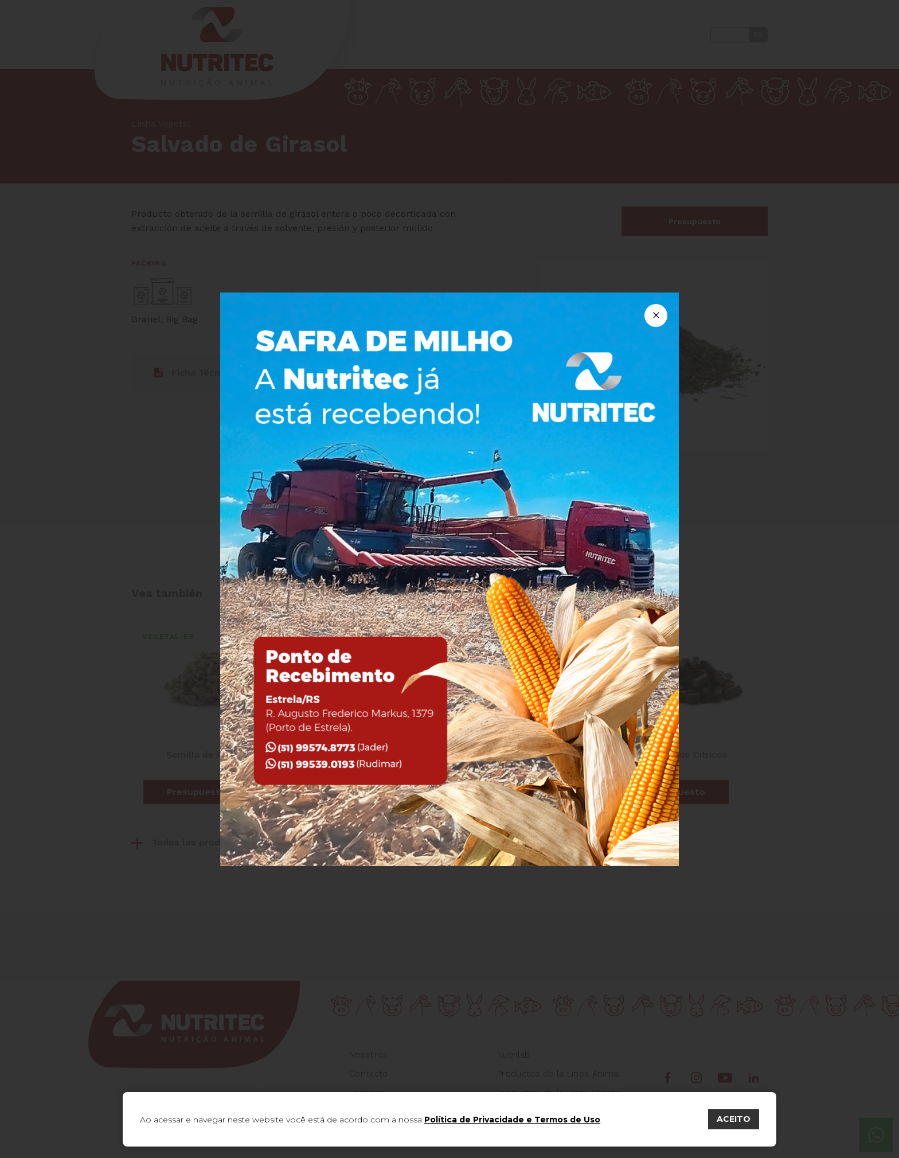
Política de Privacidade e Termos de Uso (512, 1119)
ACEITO (734, 1119)
